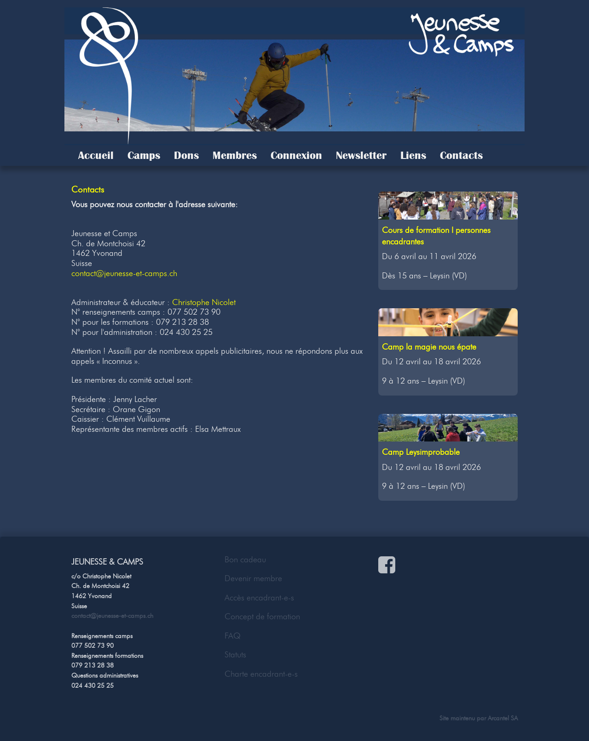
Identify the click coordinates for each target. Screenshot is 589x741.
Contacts (461, 155)
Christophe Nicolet (204, 302)
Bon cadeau (245, 559)
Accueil (96, 155)
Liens (413, 155)
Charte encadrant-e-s (261, 674)
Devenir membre (253, 578)
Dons (186, 155)
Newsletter (361, 155)
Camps (143, 155)
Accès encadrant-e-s (259, 598)
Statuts (235, 655)
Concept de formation (262, 616)
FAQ (233, 636)
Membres (235, 155)
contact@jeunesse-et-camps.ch (124, 273)
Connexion (296, 155)
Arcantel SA (503, 718)
